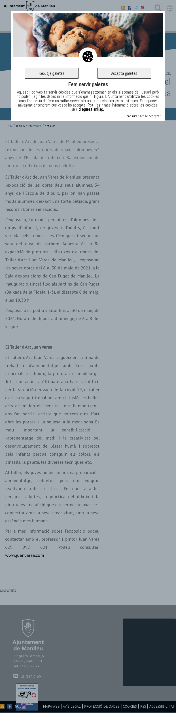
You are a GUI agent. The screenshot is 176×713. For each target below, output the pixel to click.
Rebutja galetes (52, 73)
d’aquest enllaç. (91, 109)
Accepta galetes (124, 73)
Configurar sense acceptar (143, 116)
